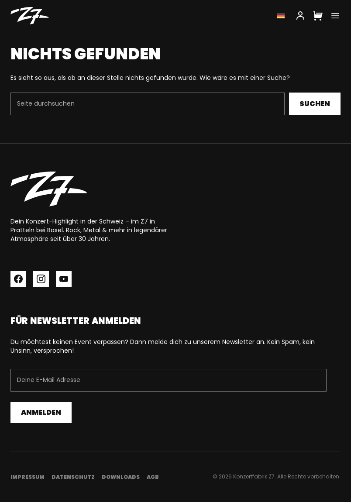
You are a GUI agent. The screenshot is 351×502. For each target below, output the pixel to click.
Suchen (314, 104)
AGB (153, 477)
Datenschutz (73, 477)
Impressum (27, 477)
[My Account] (300, 15)
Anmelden (41, 412)
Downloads (121, 477)
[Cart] (318, 15)
